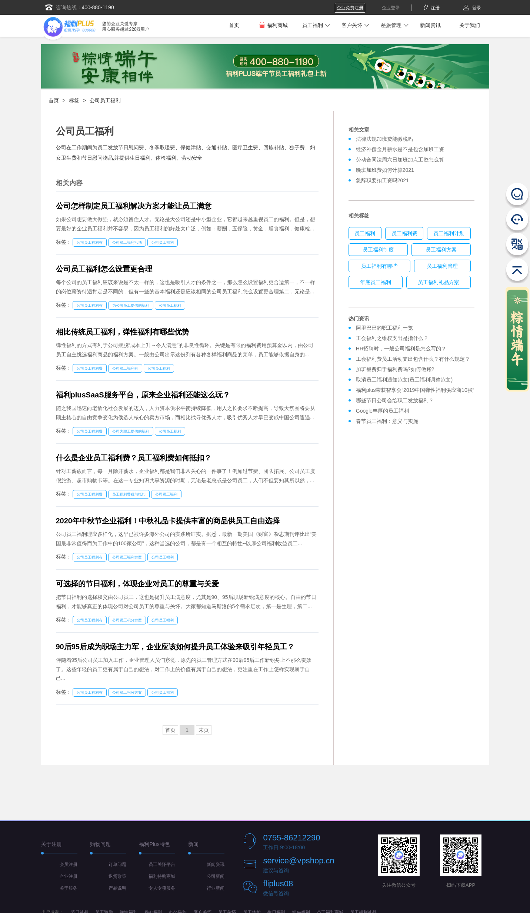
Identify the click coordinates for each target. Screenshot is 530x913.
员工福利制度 (378, 250)
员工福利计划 (448, 233)
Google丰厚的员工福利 (382, 411)
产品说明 (117, 888)
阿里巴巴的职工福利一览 (384, 328)
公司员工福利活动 (127, 242)
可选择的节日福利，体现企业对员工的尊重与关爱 (137, 584)
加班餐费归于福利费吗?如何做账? (395, 369)
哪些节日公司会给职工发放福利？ (395, 400)
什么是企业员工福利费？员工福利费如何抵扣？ (133, 458)
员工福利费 (404, 233)
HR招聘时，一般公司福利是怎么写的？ (402, 348)
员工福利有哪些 (379, 266)
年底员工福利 (375, 282)
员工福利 (312, 25)
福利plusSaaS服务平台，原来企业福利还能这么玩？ (143, 395)
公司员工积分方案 (127, 620)
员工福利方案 (441, 250)
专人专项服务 (162, 888)
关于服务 (68, 888)
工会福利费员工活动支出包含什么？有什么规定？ (413, 359)
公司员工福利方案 (127, 557)
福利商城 (273, 25)
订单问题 (117, 864)
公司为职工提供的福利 (130, 431)
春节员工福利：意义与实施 (387, 421)
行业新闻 (215, 888)
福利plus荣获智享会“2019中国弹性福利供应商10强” (415, 390)
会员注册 (68, 864)
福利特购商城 (162, 876)
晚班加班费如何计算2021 (385, 170)
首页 (234, 25)
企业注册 (68, 876)
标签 (74, 100)
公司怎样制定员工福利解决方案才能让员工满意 (133, 206)
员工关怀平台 (162, 864)
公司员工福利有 (90, 242)
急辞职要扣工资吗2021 (382, 180)
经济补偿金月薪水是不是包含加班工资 (400, 149)
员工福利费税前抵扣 (129, 494)
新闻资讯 (430, 25)
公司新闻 (215, 876)
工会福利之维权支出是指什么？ (392, 338)
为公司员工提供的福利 (130, 305)
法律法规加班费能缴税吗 (384, 139)
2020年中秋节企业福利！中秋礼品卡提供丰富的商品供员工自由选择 (168, 521)
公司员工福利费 (90, 368)
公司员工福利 (105, 100)
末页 (204, 730)
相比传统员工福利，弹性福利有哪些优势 (122, 332)
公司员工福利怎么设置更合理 (104, 269)
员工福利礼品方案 (438, 282)
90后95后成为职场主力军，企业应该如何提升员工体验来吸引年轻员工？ (175, 647)
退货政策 (117, 876)
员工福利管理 (442, 266)
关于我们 (469, 25)
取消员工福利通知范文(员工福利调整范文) (404, 380)
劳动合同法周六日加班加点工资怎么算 (400, 160)
